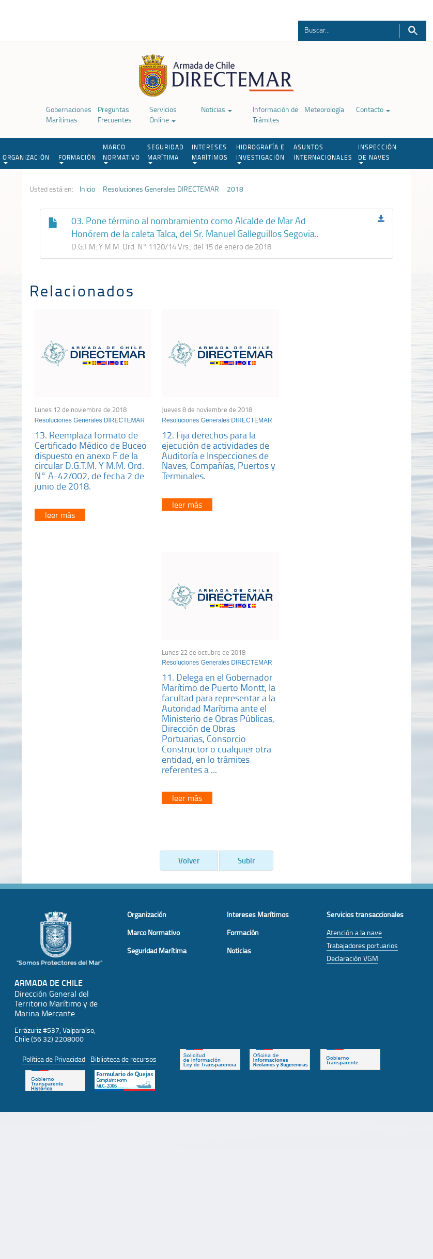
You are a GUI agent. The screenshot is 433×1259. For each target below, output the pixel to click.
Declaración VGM (352, 714)
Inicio (87, 189)
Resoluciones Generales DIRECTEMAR (161, 189)
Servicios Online (163, 114)
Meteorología (324, 109)
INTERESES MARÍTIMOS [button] (210, 153)
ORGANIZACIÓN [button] (26, 158)
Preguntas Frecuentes (115, 114)
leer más (60, 512)
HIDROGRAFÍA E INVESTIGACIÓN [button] (260, 153)
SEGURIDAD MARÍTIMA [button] (165, 153)
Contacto (373, 109)
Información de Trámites (275, 114)
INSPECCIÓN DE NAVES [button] (377, 153)
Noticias (216, 109)
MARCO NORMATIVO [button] (121, 153)
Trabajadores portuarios (362, 701)
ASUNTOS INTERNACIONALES (322, 152)
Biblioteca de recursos (123, 815)
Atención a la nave (354, 688)
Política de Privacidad (53, 815)
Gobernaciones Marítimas (68, 114)
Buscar (412, 31)
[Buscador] (343, 29)
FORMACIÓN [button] (77, 158)
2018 (235, 189)
